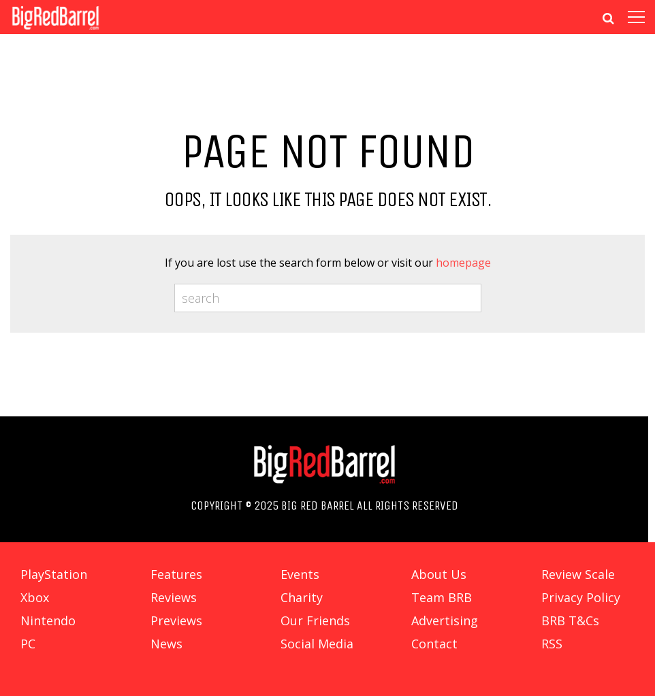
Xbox (34, 597)
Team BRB (441, 597)
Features (176, 574)
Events (300, 574)
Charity (302, 597)
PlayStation (53, 574)
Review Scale (578, 574)
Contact (434, 643)
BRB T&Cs (570, 620)
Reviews (173, 597)
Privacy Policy (580, 597)
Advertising (444, 620)
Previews (176, 620)
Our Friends (315, 620)
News (166, 643)
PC (27, 643)
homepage (463, 262)
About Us (438, 574)
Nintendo (48, 620)
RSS (551, 643)
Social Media (317, 643)
